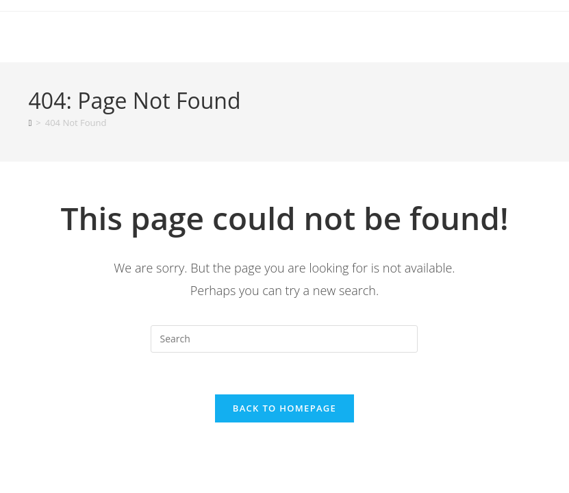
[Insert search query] (284, 339)
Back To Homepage (284, 408)
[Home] (30, 122)
